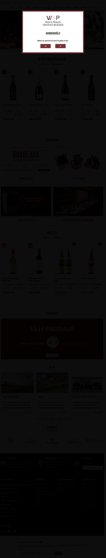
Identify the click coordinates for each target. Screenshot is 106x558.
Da (45, 46)
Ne (60, 46)
